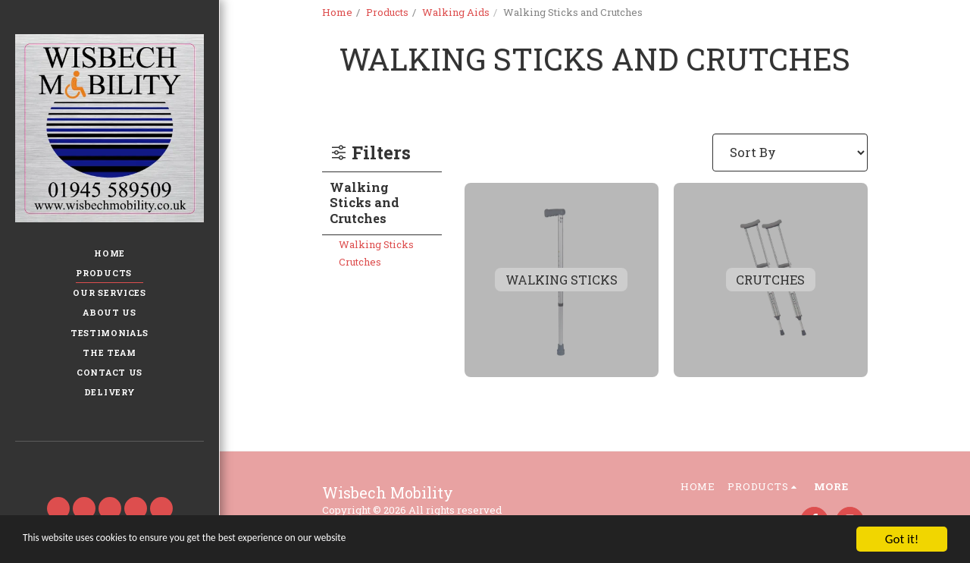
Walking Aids (456, 12)
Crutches (360, 262)
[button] (109, 464)
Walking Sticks (376, 244)
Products (387, 12)
